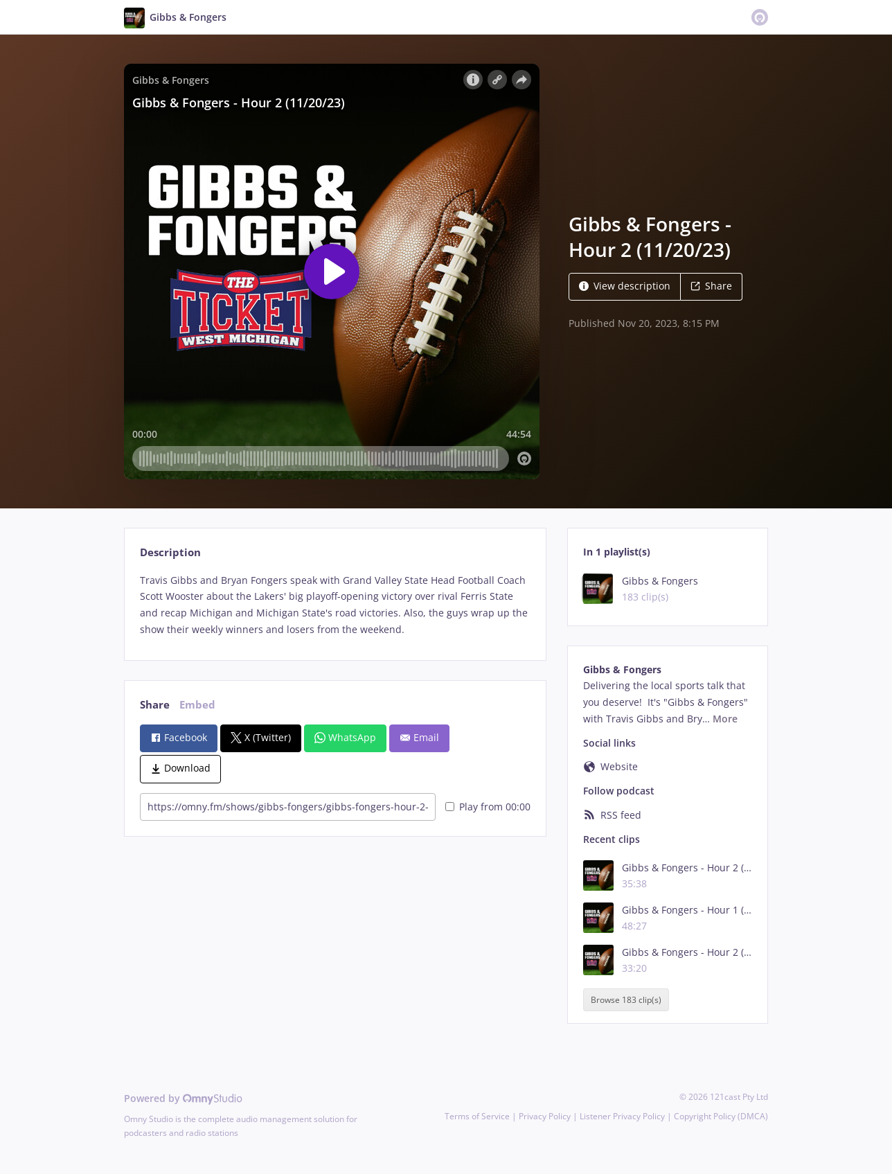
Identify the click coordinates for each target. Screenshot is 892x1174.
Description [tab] (170, 552)
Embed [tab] (197, 704)
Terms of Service (477, 1116)
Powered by (183, 1098)
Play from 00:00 (487, 806)
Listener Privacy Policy (622, 1116)
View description (624, 285)
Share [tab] (155, 704)
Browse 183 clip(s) (626, 1000)
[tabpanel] (335, 605)
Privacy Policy (545, 1116)
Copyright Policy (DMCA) (721, 1116)
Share (711, 285)
